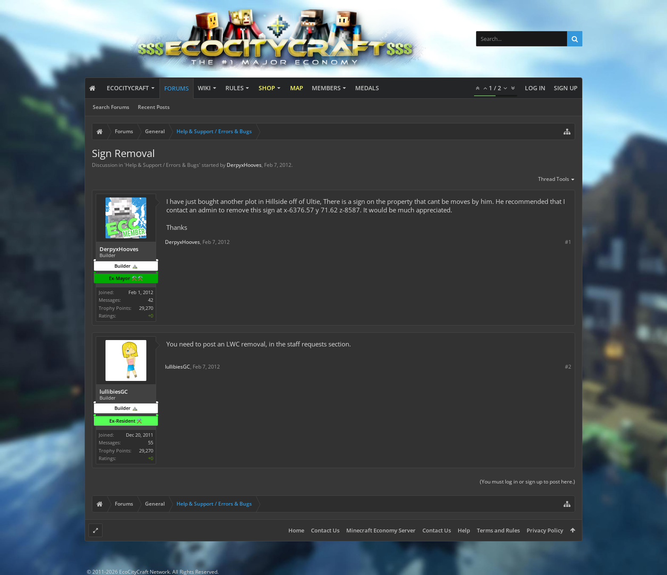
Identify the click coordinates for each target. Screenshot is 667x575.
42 (150, 300)
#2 (568, 366)
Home (296, 530)
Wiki (204, 88)
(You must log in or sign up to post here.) (527, 481)
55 (150, 442)
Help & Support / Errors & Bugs (162, 165)
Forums (176, 88)
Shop (267, 88)
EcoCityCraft (128, 88)
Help (464, 530)
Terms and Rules (498, 530)
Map (296, 88)
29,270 (146, 308)
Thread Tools (556, 179)
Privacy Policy (545, 530)
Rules (234, 88)
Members (326, 88)
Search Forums (111, 107)
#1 (568, 242)
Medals (367, 88)
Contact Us (325, 530)
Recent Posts (154, 107)
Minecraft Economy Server (381, 530)
